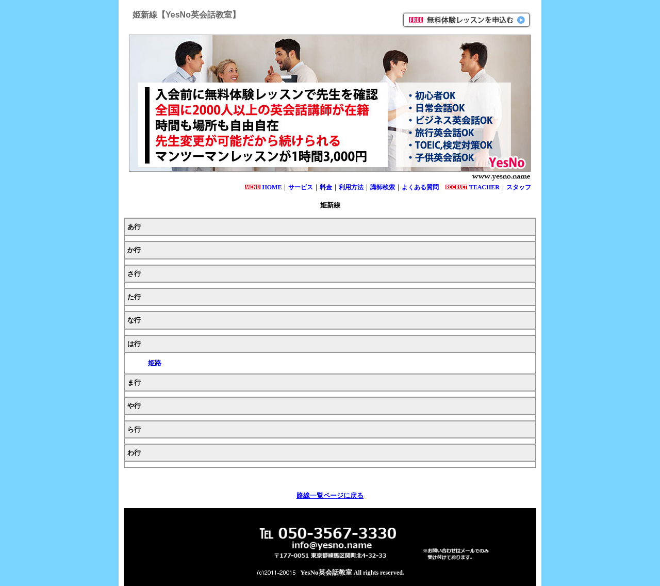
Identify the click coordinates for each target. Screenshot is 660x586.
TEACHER (484, 187)
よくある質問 (420, 187)
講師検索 (382, 187)
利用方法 (351, 187)
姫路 (154, 363)
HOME (272, 187)
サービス (300, 187)
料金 (326, 187)
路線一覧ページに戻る (330, 495)
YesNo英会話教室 (326, 572)
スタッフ (518, 187)
